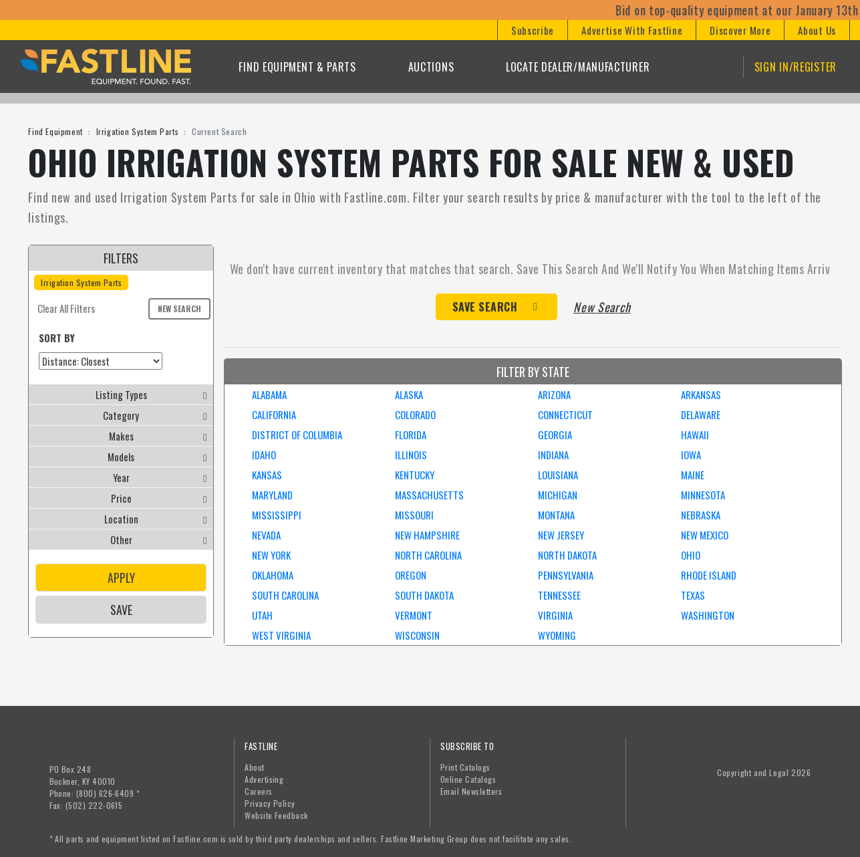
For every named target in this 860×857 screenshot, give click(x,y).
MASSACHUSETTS (429, 494)
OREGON (410, 575)
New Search (179, 308)
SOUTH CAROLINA (285, 595)
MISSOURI (414, 514)
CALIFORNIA (274, 414)
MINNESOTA (703, 494)
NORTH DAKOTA (567, 554)
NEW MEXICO (704, 534)
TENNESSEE (559, 595)
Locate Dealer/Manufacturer (578, 67)
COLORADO (415, 414)
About (254, 767)
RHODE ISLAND (708, 575)
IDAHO (264, 454)
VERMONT (413, 615)
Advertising (264, 779)
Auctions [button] (431, 67)
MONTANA (556, 514)
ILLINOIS (411, 454)
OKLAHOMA (272, 575)
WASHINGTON (707, 615)
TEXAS (693, 595)
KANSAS (267, 474)
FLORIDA (410, 434)
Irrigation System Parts (137, 131)
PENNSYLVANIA (565, 575)
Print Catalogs (465, 767)
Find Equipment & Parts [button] (297, 67)
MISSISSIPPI (276, 514)
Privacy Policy (270, 803)
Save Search (485, 307)
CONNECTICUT (565, 414)
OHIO (690, 554)
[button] (532, 30)
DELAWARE (700, 414)
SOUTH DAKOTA (424, 595)
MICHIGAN (557, 494)
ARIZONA (554, 394)
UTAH (262, 615)
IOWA (691, 454)
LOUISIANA (558, 474)
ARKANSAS (701, 394)
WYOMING (557, 635)
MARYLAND (272, 494)
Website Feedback (276, 815)
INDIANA (553, 454)
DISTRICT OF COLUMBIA (297, 434)
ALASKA (409, 394)
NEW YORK (271, 554)
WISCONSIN (417, 635)
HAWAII (695, 434)
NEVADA (266, 534)
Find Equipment (55, 131)
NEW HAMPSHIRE (427, 534)
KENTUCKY (414, 474)
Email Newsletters (471, 791)
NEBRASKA (700, 514)
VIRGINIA (555, 615)
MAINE (692, 474)
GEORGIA (555, 434)
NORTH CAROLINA (428, 554)
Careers (258, 791)
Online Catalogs (468, 779)
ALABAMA (269, 394)
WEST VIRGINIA (281, 635)
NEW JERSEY (561, 534)
